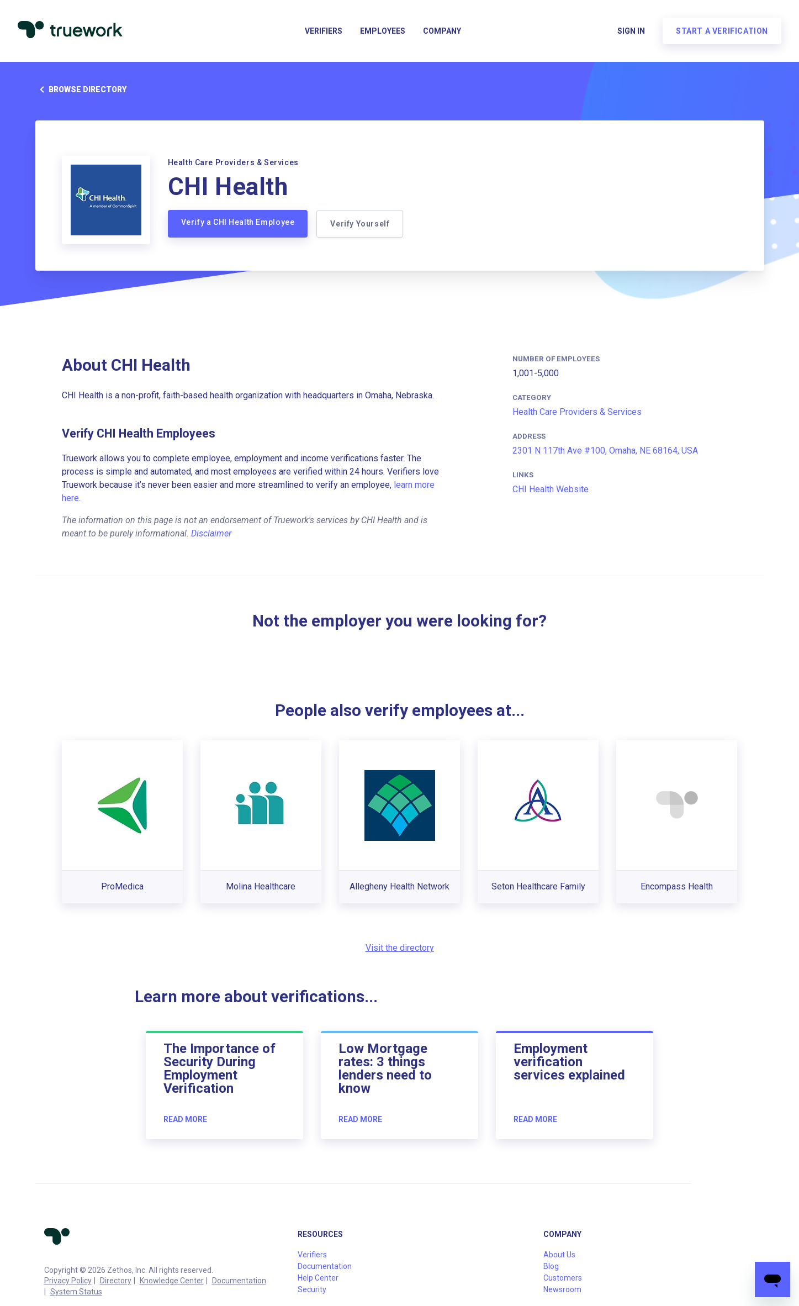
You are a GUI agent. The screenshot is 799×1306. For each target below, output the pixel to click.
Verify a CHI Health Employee (238, 222)
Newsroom (562, 1289)
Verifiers (323, 31)
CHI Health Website (550, 489)
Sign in (631, 31)
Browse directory (80, 89)
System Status (76, 1291)
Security (312, 1289)
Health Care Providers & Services (577, 412)
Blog (551, 1266)
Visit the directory (400, 947)
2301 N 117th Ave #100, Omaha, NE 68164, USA (605, 450)
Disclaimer (211, 533)
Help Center (318, 1277)
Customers (562, 1277)
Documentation (239, 1280)
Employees (382, 31)
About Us (559, 1254)
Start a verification (722, 31)
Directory (115, 1280)
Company (442, 31)
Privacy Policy (68, 1280)
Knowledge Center (172, 1280)
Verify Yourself (359, 223)
